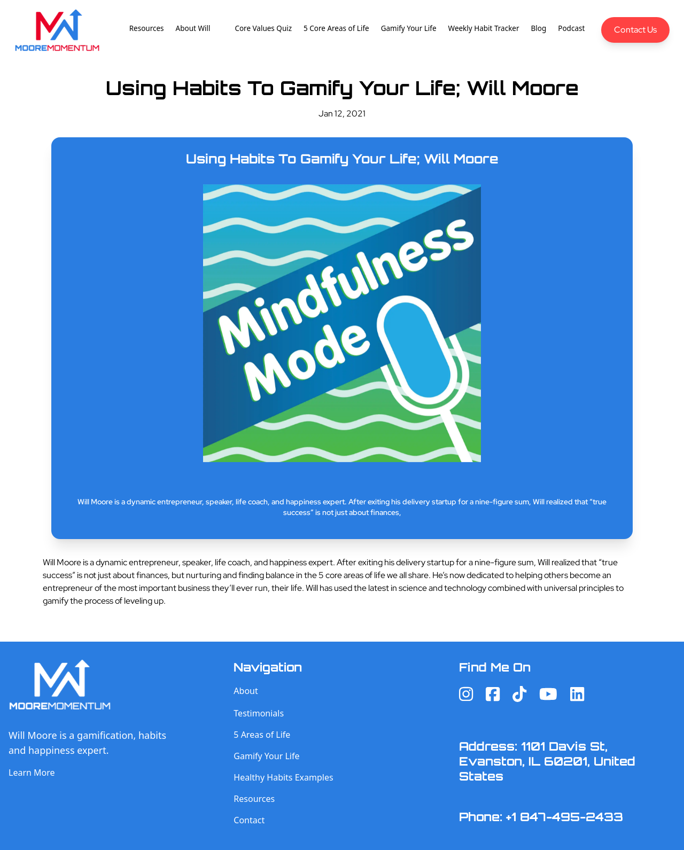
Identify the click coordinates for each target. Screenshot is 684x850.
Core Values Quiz (263, 28)
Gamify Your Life (409, 28)
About (246, 691)
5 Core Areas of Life (336, 28)
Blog (539, 28)
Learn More (32, 772)
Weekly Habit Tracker (483, 28)
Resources (146, 28)
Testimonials (259, 713)
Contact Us (635, 29)
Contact (249, 820)
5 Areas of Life (262, 734)
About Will (193, 28)
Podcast (571, 28)
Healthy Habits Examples (283, 777)
